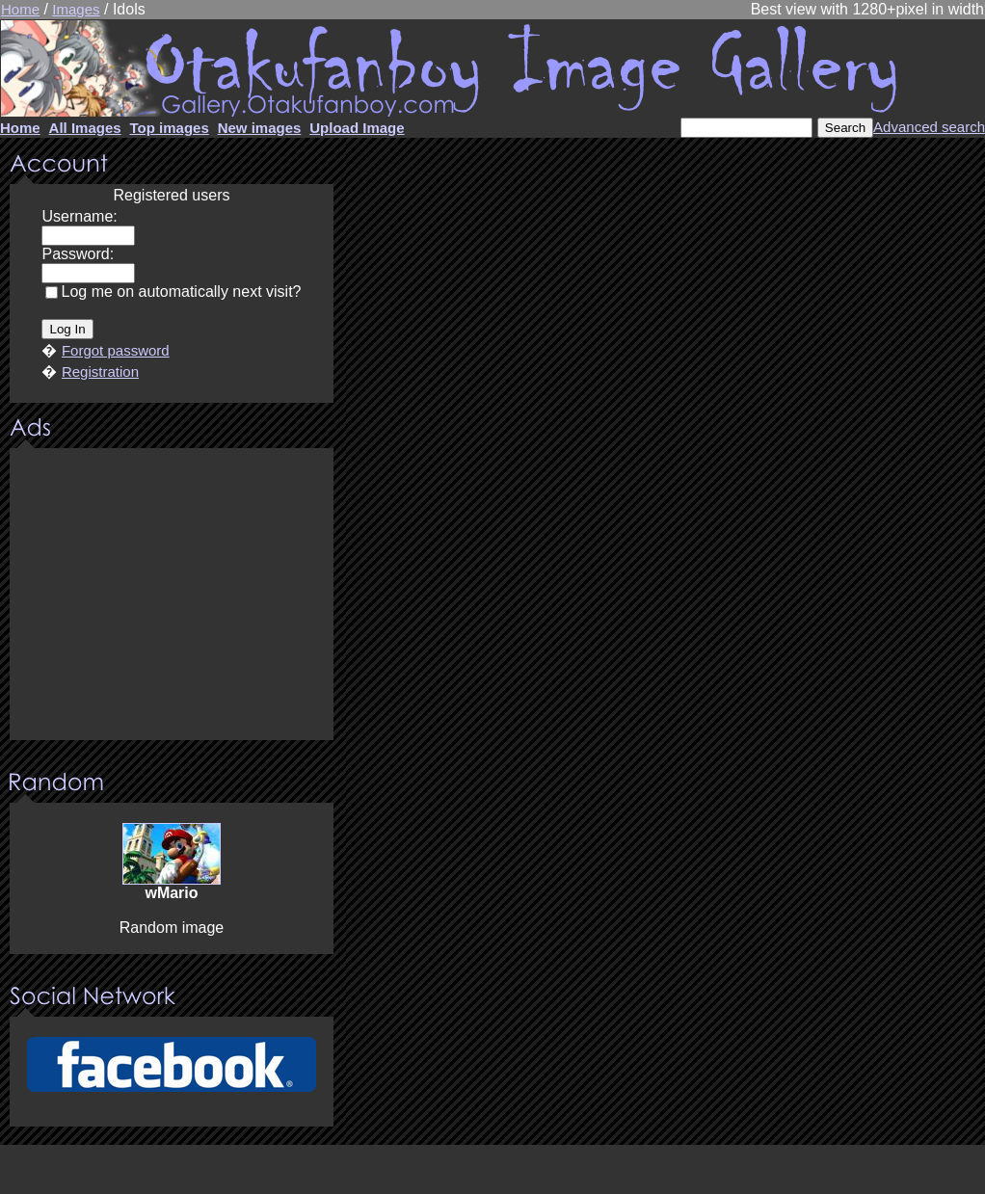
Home (20, 9)
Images (75, 9)
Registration (100, 371)
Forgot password (116, 350)
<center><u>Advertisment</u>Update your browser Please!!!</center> (171, 595)
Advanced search (929, 127)
